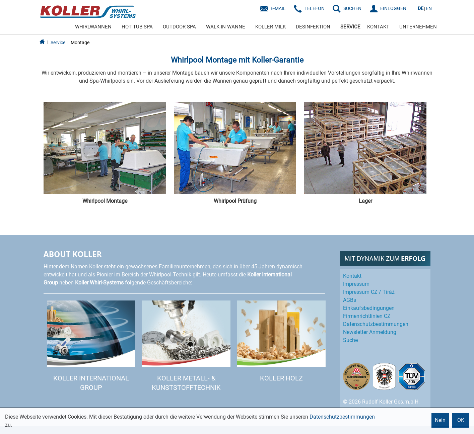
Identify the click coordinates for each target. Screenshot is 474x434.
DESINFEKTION (313, 27)
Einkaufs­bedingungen (369, 308)
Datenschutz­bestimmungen (375, 324)
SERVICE (350, 27)
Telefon (314, 8)
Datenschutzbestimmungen (342, 417)
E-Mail (278, 8)
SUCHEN (352, 8)
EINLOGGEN (393, 8)
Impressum (356, 284)
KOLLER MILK (270, 27)
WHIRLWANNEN (93, 27)
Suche (350, 340)
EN (429, 8)
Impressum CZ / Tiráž (369, 292)
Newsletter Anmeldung (369, 332)
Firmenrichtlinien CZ (367, 316)
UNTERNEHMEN (418, 27)
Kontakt (352, 276)
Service (58, 42)
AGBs (349, 300)
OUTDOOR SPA (179, 27)
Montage (80, 42)
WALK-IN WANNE (225, 27)
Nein (440, 420)
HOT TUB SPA (137, 27)
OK (460, 420)
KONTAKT (378, 27)
